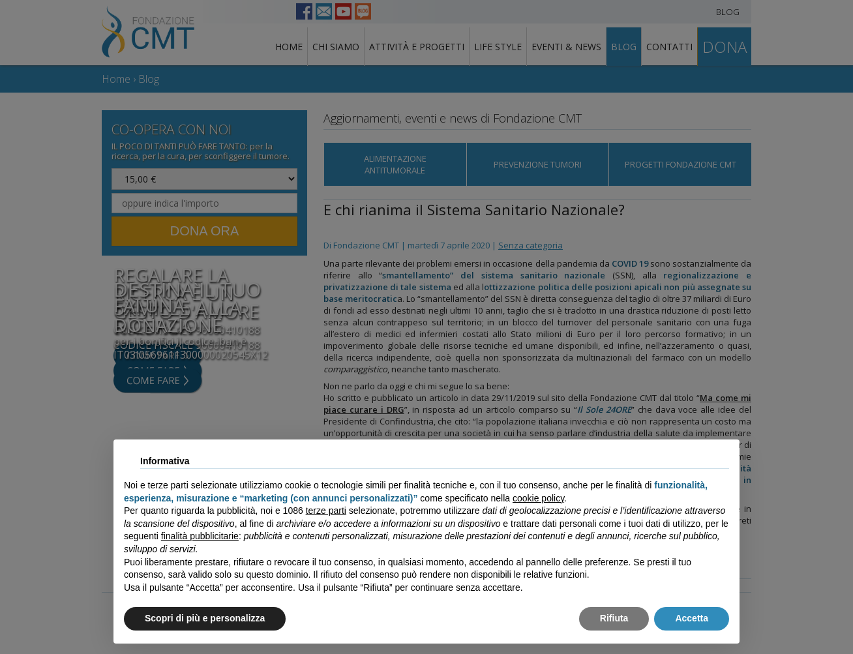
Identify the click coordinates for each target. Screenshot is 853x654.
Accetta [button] (691, 618)
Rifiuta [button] (614, 618)
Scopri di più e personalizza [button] (205, 618)
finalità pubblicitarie (200, 536)
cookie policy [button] (538, 498)
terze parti (326, 510)
